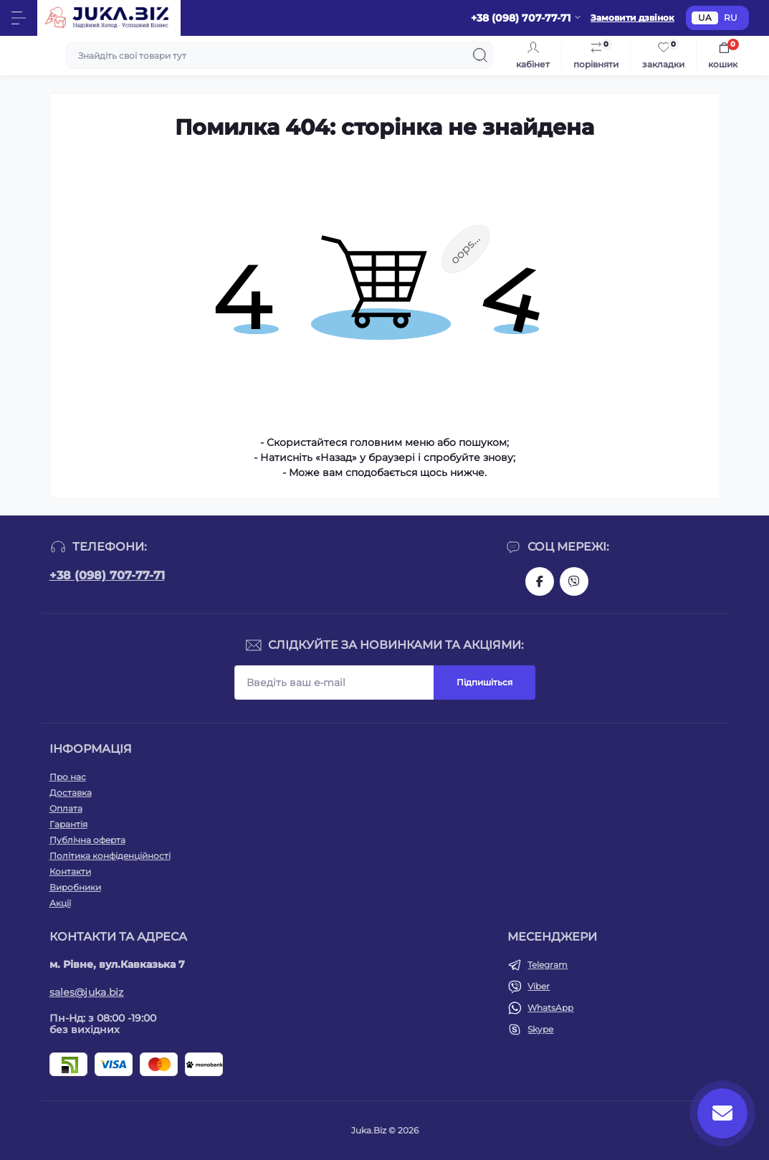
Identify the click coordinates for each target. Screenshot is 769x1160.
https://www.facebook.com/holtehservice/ (539, 581)
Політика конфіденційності (110, 855)
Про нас (67, 776)
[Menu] (18, 18)
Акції (60, 903)
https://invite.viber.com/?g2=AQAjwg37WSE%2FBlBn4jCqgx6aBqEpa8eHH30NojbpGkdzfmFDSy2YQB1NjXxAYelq (574, 581)
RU (730, 17)
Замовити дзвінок (632, 17)
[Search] (480, 55)
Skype (540, 1029)
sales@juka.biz (86, 992)
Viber (538, 986)
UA (705, 17)
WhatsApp (550, 1007)
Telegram (547, 964)
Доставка (70, 792)
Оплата (65, 808)
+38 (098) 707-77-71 (107, 575)
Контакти (70, 871)
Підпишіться (484, 682)
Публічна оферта (87, 840)
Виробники (75, 887)
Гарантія (68, 824)
